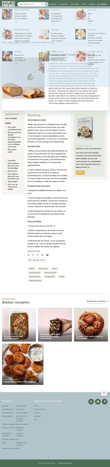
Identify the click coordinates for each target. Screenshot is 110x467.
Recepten (53, 4)
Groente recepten (65, 463)
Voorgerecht (21, 406)
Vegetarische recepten (11, 448)
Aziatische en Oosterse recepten (21, 418)
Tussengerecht (7, 413)
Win (35, 419)
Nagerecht (20, 409)
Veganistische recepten (21, 444)
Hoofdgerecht (7, 409)
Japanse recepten (9, 439)
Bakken (17, 42)
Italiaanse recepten (19, 435)
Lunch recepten (22, 413)
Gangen (5, 406)
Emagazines (63, 4)
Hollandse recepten (20, 429)
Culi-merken (74, 4)
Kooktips (92, 4)
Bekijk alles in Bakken (96, 301)
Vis (17, 439)
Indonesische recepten (7, 435)
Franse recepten (22, 424)
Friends (37, 413)
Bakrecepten (26, 42)
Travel (84, 4)
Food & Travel (39, 409)
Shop (36, 406)
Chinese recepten (9, 424)
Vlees (4, 442)
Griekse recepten (8, 428)
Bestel (80, 172)
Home (4, 42)
